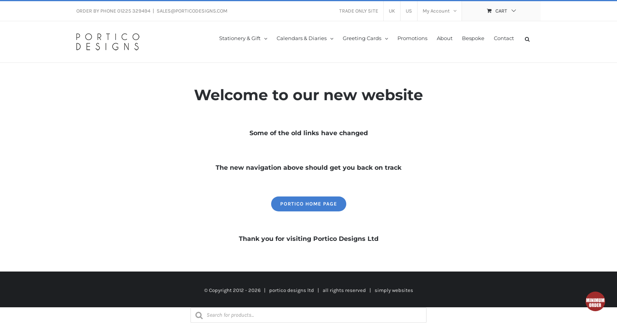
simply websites (394, 290)
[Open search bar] (527, 38)
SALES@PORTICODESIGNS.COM (192, 11)
